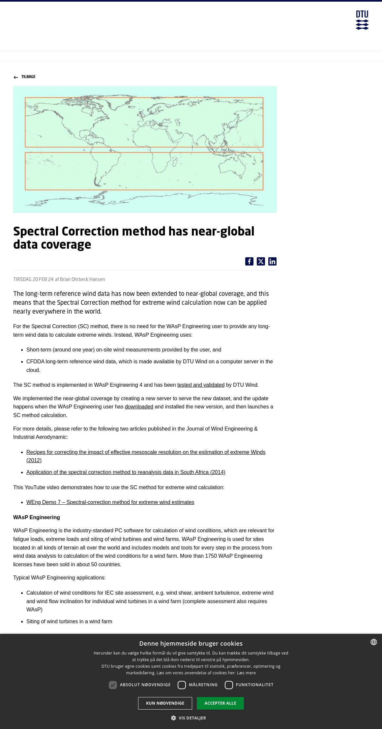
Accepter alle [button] (220, 703)
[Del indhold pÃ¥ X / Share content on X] (272, 261)
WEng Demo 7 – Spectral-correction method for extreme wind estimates (110, 502)
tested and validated (200, 385)
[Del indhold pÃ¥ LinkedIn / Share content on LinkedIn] (261, 261)
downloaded (139, 406)
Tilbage (24, 76)
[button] (191, 718)
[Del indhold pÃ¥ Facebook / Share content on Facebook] (249, 261)
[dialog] (191, 681)
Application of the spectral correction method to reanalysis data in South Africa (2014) (125, 472)
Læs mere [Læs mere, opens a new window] (246, 673)
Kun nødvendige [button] (165, 703)
